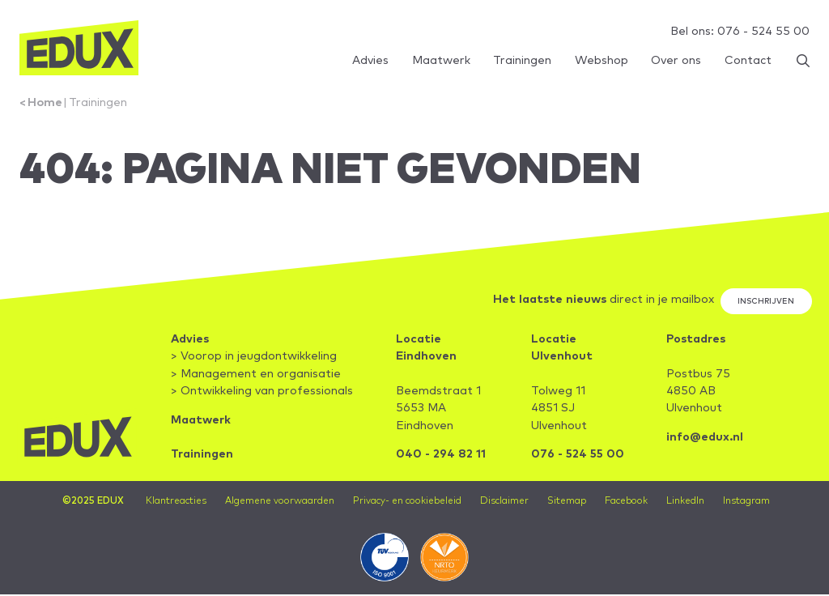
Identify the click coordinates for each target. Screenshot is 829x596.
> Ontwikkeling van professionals (263, 392)
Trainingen (98, 103)
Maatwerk (202, 421)
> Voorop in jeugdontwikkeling (255, 357)
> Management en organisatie (257, 375)
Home (45, 103)
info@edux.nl (704, 438)
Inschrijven (766, 301)
